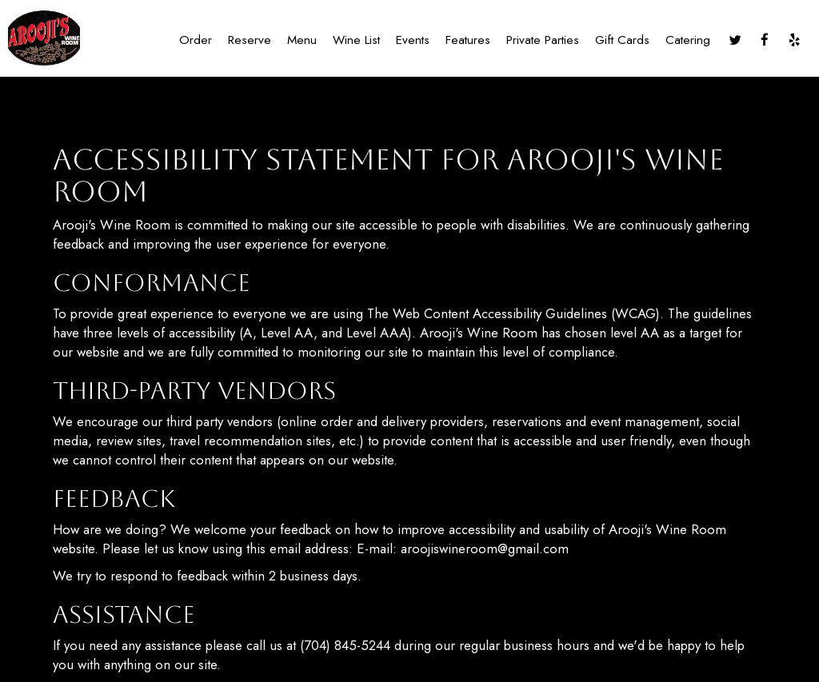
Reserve (249, 40)
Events (412, 40)
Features (467, 40)
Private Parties (542, 40)
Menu (302, 40)
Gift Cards (622, 40)
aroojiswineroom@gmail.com (485, 548)
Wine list (356, 40)
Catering (687, 40)
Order (195, 40)
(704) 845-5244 (345, 645)
